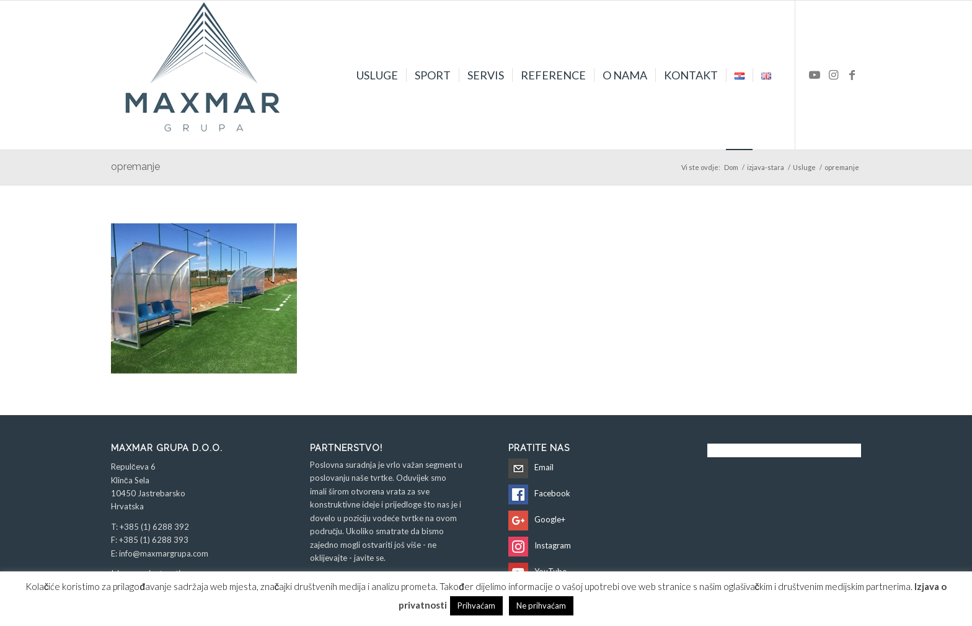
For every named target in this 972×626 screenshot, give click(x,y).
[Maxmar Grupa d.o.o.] (204, 75)
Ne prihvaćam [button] (541, 605)
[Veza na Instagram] (833, 74)
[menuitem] (377, 75)
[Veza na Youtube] (814, 74)
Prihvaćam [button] (476, 605)
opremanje (135, 166)
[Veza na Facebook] (851, 74)
